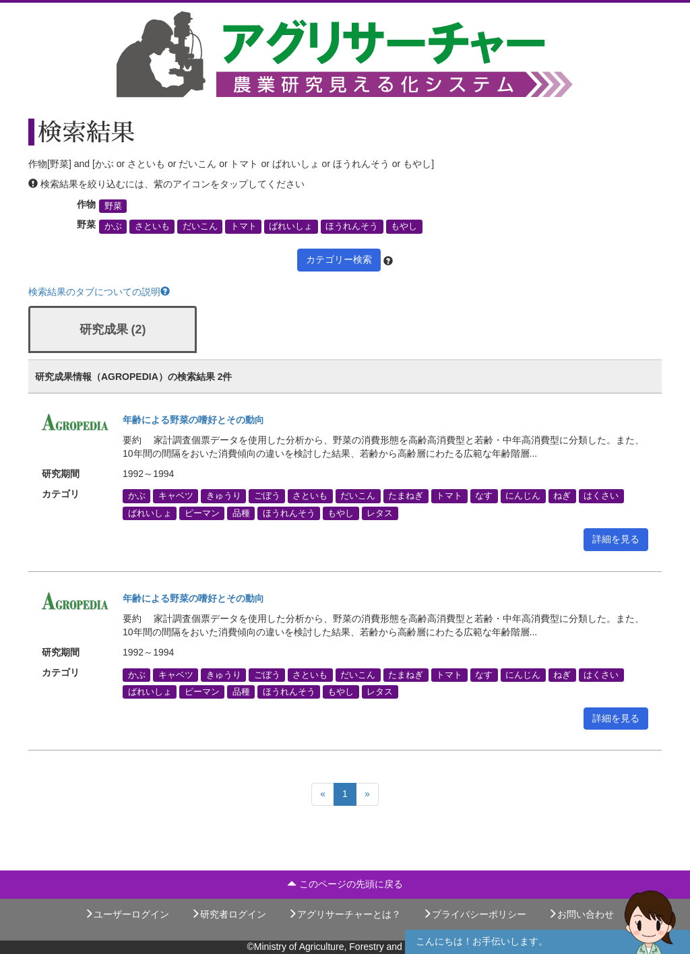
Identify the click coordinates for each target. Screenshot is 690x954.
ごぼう (267, 496)
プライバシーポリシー (474, 914)
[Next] (367, 794)
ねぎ (562, 496)
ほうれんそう (351, 226)
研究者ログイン (228, 914)
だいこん (200, 226)
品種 (241, 512)
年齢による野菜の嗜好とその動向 (193, 419)
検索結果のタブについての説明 (99, 291)
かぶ (113, 226)
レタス (380, 512)
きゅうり (223, 496)
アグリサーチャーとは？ (344, 914)
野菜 (113, 206)
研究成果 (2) (113, 329)
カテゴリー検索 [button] (339, 259)
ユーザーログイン (126, 914)
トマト (243, 226)
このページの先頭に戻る (345, 884)
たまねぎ (405, 496)
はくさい (601, 496)
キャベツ (175, 496)
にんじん (522, 496)
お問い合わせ (581, 914)
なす (484, 496)
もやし (404, 226)
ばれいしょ (291, 226)
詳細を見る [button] (615, 539)
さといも (152, 226)
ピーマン (202, 512)
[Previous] (322, 794)
